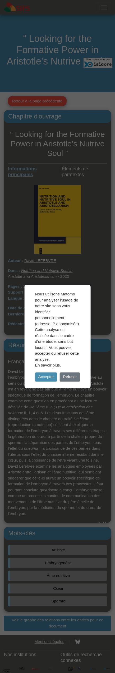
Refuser (70, 377)
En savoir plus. (48, 365)
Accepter (46, 377)
